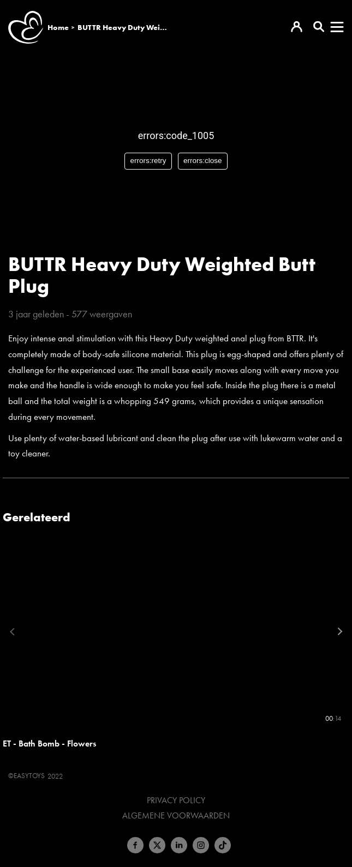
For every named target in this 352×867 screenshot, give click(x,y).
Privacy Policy (176, 800)
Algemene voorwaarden (176, 815)
